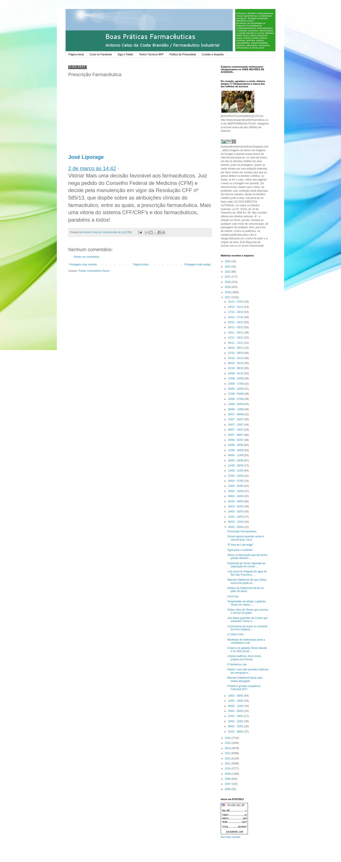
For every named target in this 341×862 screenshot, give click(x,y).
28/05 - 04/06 (236, 460)
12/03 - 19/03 (236, 516)
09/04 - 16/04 (236, 496)
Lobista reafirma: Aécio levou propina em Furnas (244, 658)
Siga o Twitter (125, 54)
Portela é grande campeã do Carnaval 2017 (243, 688)
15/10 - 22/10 (236, 358)
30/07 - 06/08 (236, 414)
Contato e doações (213, 54)
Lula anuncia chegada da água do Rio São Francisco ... (247, 573)
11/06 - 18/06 (236, 450)
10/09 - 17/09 (236, 383)
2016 (228, 737)
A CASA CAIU (235, 634)
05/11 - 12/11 (236, 342)
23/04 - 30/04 (236, 485)
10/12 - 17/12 (236, 317)
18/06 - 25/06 (236, 445)
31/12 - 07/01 (236, 301)
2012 (228, 758)
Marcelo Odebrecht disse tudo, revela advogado (245, 679)
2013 (228, 753)
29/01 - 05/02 (236, 711)
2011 (228, 763)
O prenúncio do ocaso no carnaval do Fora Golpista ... (247, 628)
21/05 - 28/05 (236, 465)
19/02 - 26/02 (236, 695)
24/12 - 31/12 (236, 306)
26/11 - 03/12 (236, 327)
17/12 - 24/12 (236, 312)
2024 (228, 261)
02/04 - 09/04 (236, 501)
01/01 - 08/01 (236, 731)
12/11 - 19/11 (236, 337)
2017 (228, 297)
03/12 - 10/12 (236, 322)
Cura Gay (232, 596)
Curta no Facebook (101, 54)
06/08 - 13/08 (236, 409)
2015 (228, 743)
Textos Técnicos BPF (151, 54)
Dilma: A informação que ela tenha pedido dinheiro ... (247, 557)
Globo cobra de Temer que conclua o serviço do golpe (247, 611)
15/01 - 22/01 (236, 721)
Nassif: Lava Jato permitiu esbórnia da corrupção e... (247, 671)
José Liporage (86, 157)
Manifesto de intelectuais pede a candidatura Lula (246, 641)
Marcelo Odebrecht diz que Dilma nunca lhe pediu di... (246, 581)
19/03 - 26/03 (236, 511)
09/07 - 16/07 (236, 429)
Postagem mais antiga (197, 264)
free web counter (230, 837)
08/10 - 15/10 (236, 363)
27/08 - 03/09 (236, 393)
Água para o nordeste (239, 550)
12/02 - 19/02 (236, 700)
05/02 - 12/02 (236, 706)
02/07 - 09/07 (236, 434)
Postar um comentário (86, 256)
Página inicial (76, 54)
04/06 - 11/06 (236, 455)
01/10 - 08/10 (236, 368)
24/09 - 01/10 (236, 373)
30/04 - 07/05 (236, 480)
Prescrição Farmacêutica (241, 531)
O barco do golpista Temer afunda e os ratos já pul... (247, 649)
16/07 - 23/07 (236, 424)
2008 (228, 778)
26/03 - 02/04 (236, 506)
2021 (228, 276)
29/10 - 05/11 (236, 347)
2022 (228, 271)
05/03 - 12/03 (236, 521)
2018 (228, 292)
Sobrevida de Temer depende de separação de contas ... (246, 565)
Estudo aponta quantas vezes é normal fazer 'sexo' (245, 538)
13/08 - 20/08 (236, 404)
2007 (228, 783)
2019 (228, 287)
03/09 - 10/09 (236, 388)
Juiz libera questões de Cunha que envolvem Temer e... (247, 620)
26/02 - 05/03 (236, 527)
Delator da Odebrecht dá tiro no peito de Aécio (245, 590)
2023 (228, 266)
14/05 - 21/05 (236, 470)
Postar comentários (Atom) (94, 270)
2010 (228, 768)
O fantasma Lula (237, 664)
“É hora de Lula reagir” (240, 544)
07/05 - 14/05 (236, 475)
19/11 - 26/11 (236, 332)
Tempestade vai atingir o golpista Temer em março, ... (246, 603)
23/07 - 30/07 (236, 419)
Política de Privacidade (182, 54)
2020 (228, 282)
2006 (228, 789)
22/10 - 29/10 (236, 352)
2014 (228, 748)
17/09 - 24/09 (236, 378)
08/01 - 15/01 (236, 726)
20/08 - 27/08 (236, 399)
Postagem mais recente (83, 264)
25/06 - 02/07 (236, 440)
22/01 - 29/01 (236, 716)
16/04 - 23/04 (236, 491)
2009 (228, 773)
